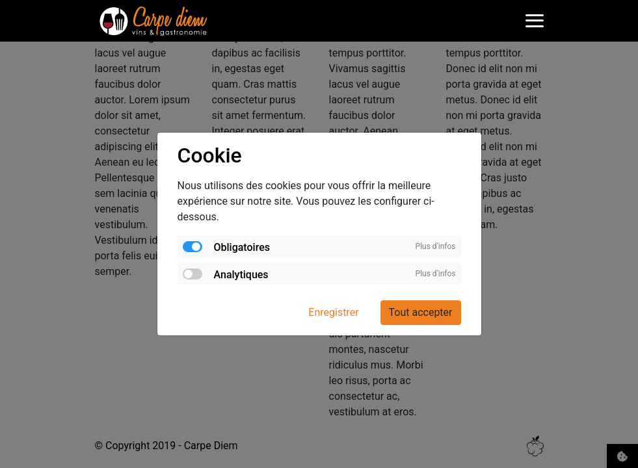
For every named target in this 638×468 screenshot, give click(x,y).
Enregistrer (333, 312)
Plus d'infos (436, 246)
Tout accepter (421, 312)
